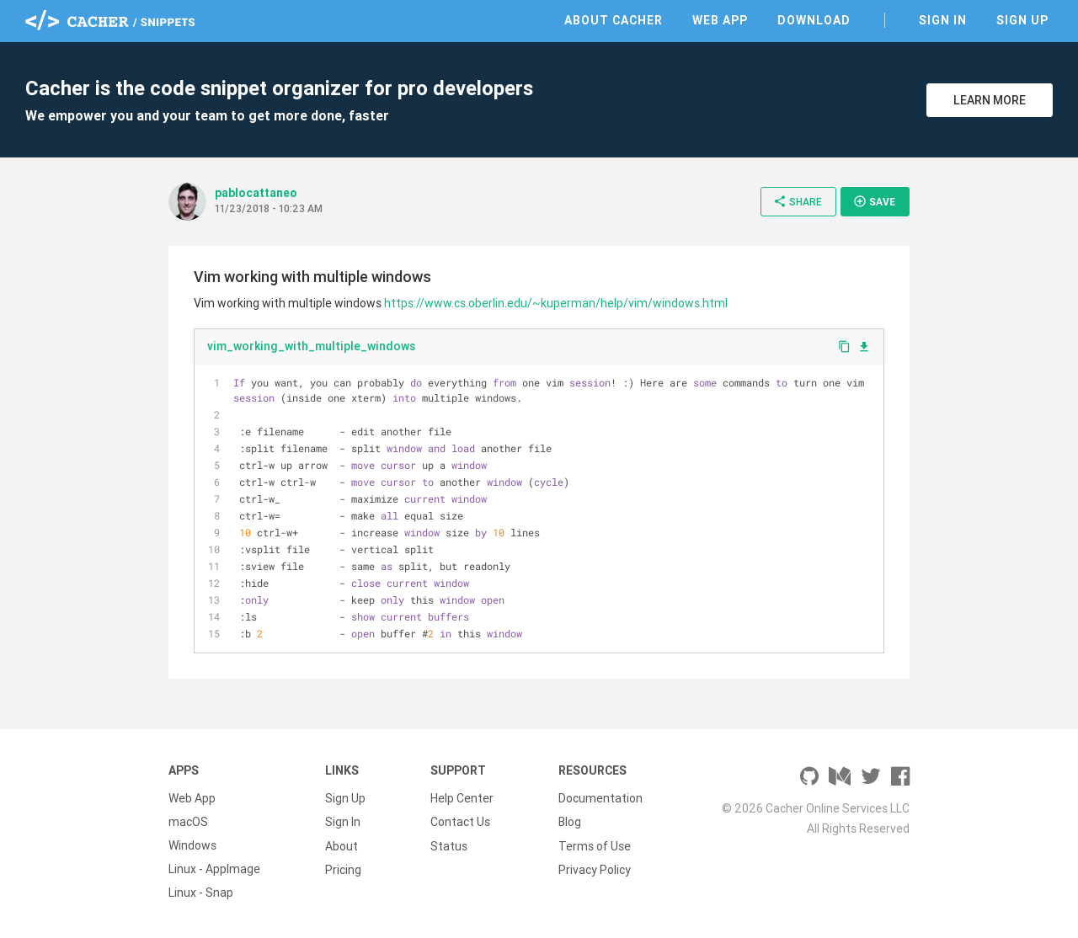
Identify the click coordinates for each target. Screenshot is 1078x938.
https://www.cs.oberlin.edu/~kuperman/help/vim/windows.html (556, 303)
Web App (720, 20)
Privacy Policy (594, 869)
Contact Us (460, 821)
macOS (188, 821)
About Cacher (613, 20)
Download (814, 20)
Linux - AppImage (214, 869)
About (341, 845)
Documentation (600, 798)
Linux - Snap (200, 892)
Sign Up (1022, 20)
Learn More (989, 100)
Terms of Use (594, 845)
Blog (569, 821)
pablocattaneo (256, 192)
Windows (192, 845)
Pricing (343, 869)
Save (874, 201)
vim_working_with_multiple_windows (311, 346)
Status (448, 845)
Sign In (943, 20)
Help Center (462, 798)
